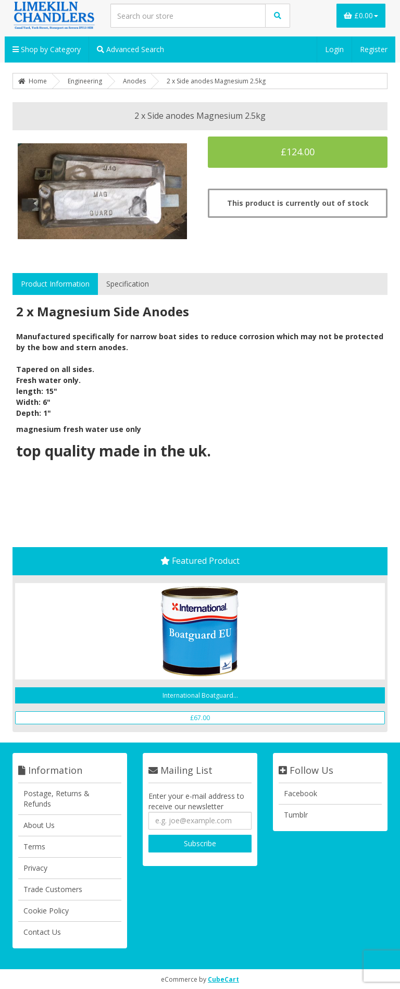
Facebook (300, 793)
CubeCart (223, 979)
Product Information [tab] (55, 284)
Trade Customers (52, 889)
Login (334, 49)
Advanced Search (130, 49)
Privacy (35, 868)
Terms (34, 846)
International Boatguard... (200, 695)
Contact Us (42, 932)
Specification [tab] (127, 284)
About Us (39, 825)
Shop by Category (46, 49)
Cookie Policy (46, 911)
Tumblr (296, 815)
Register (374, 49)
